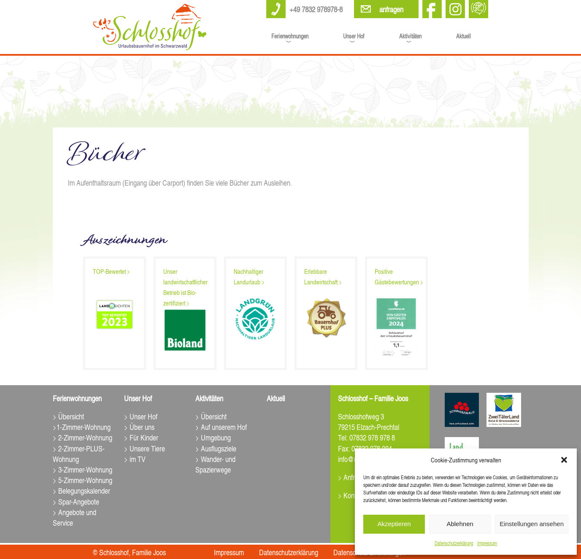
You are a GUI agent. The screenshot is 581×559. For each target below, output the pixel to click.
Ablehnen (459, 523)
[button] (564, 460)
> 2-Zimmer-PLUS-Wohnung (79, 453)
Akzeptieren (394, 523)
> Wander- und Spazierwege (215, 464)
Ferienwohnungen (289, 36)
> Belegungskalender (81, 490)
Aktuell (463, 36)
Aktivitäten (410, 36)
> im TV (135, 459)
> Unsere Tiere (144, 448)
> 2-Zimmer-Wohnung (82, 437)
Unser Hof (353, 36)
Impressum (487, 543)
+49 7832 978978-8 (316, 9)
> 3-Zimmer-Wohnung (82, 469)
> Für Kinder (141, 437)
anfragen (391, 9)
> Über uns (139, 426)
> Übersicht (68, 416)
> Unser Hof (140, 416)
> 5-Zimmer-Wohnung (82, 480)
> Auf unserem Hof (221, 426)
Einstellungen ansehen (532, 523)
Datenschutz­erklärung (454, 543)
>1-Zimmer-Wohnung (82, 426)
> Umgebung (213, 437)
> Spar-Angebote (76, 501)
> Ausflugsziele (215, 448)
